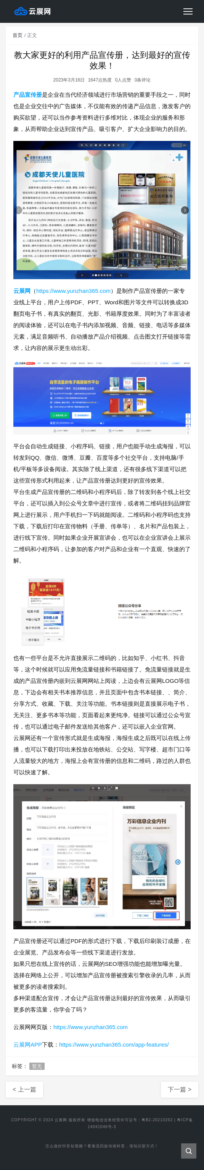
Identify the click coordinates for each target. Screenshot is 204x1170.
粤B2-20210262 (157, 1120)
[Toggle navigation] (188, 11)
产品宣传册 (27, 94)
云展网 (22, 291)
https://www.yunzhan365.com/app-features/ (114, 1044)
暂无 (37, 1066)
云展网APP (27, 1044)
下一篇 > (179, 1089)
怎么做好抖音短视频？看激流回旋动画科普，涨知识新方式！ (102, 1146)
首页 (17, 35)
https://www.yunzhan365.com (73, 291)
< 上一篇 (24, 1089)
